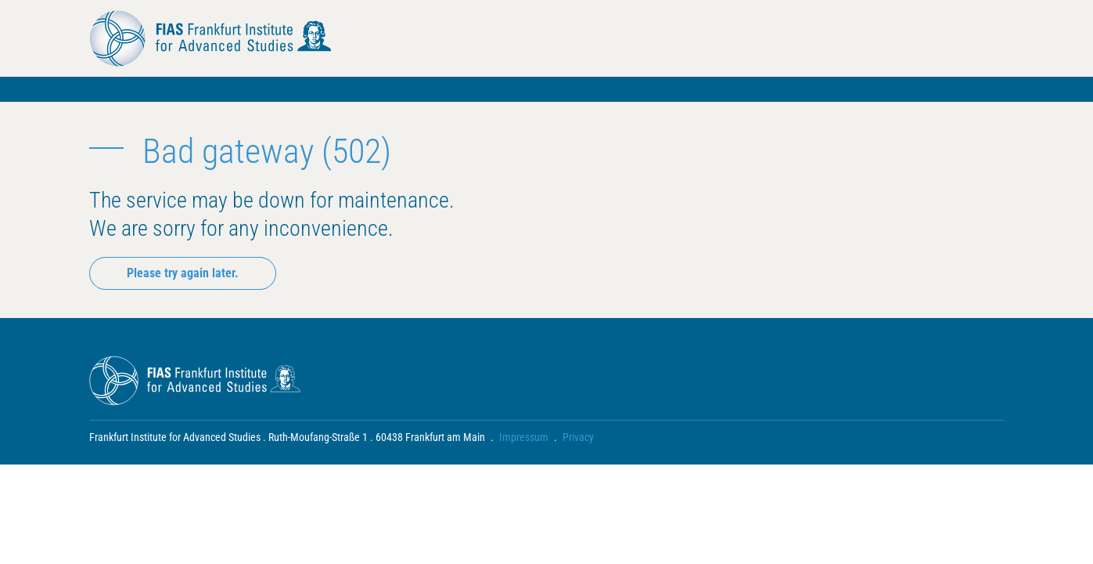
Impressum (523, 437)
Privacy (578, 437)
